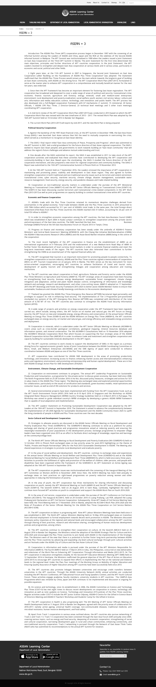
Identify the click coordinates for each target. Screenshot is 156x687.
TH (120, 2)
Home (89, 2)
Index (21, 29)
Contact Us (105, 2)
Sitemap (114, 2)
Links (133, 22)
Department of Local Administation (64, 22)
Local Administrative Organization (98, 22)
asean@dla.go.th (114, 674)
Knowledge (121, 22)
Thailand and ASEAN (37, 22)
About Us (96, 2)
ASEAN (22, 22)
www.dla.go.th (25, 674)
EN (124, 2)
